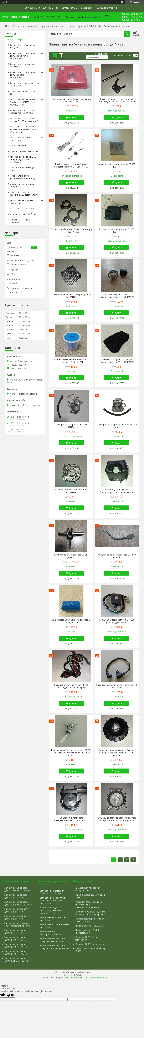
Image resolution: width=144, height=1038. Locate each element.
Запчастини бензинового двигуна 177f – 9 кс (17, 896)
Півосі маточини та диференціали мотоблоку (22, 177)
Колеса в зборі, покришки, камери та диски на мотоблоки (23, 159)
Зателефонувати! (107, 7)
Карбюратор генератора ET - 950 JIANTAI (71, 426)
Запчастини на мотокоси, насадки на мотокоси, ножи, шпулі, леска (24, 129)
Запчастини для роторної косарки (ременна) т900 (22, 111)
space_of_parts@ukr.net (21, 361)
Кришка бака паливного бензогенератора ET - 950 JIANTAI (71, 819)
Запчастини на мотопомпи (23, 208)
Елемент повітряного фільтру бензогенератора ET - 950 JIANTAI (117, 360)
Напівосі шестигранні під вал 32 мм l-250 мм (89, 920)
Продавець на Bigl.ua (72, 975)
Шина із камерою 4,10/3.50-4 (89, 925)
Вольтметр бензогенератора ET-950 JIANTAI (116, 165)
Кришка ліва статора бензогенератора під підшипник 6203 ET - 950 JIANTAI (116, 819)
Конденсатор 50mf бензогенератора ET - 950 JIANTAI (71, 621)
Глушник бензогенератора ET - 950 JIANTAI (116, 230)
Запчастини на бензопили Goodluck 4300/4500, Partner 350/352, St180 (23, 102)
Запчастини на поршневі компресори (22, 201)
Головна (37, 16)
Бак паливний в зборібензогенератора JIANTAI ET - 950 (71, 100)
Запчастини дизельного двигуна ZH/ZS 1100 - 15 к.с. (18, 959)
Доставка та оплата (89, 16)
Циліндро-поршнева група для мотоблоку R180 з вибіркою (90, 913)
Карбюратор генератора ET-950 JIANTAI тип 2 (117, 426)
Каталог (51, 16)
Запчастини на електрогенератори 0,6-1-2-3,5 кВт (77, 26)
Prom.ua (86, 972)
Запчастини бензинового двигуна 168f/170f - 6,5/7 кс (17, 889)
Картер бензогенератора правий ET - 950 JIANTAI (71, 491)
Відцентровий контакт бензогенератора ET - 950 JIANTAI (71, 230)
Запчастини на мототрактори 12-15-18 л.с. (24, 84)
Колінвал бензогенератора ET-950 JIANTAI (71, 556)
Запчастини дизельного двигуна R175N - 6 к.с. (16, 931)
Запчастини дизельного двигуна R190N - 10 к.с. (16, 945)
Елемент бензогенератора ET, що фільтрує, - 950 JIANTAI (71, 360)
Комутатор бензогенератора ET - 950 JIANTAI (117, 556)
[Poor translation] (10, 995)
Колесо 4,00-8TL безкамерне (89, 944)
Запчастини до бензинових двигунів (23, 46)
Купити (73, 117)
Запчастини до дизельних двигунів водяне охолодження (22, 75)
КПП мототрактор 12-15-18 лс (23, 92)
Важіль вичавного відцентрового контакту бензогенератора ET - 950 (117, 100)
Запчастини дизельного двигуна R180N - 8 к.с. (16, 938)
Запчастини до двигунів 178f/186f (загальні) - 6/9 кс (17, 924)
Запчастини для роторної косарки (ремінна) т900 (52, 940)
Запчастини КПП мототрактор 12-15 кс (51, 933)
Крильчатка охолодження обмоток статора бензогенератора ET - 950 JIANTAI (117, 753)
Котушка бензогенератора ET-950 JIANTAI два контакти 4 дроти (71, 686)
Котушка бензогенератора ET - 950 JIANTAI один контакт (116, 621)
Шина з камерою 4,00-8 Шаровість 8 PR (87, 931)
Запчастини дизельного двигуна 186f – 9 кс (16, 917)
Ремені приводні (18, 145)
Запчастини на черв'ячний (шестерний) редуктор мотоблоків (53, 900)
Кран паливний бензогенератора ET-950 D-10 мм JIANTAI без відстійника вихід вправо (71, 753)
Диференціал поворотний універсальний (88, 889)
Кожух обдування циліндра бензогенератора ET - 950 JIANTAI (117, 491)
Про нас (68, 16)
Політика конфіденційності (96, 977)
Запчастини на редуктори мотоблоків (22, 65)
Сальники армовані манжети (24, 151)
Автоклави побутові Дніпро (23, 214)
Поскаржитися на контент (72, 977)
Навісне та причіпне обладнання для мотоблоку (23, 193)
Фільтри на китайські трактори (20, 221)
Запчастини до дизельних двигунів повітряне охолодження (22, 56)
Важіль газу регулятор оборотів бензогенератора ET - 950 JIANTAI (71, 165)
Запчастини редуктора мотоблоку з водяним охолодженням (51, 910)
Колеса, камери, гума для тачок (22, 169)
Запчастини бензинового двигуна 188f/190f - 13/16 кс (18, 903)
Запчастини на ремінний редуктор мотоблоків (52, 892)
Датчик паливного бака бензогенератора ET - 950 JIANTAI (117, 295)
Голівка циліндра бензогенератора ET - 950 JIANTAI (71, 295)
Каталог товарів (15, 39)
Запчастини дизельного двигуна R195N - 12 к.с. (16, 952)
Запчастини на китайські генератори (31, 26)
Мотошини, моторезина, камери (22, 185)
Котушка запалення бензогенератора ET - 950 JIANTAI (116, 686)
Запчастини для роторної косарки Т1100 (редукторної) (24, 119)
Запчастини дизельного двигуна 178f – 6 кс (16, 910)
